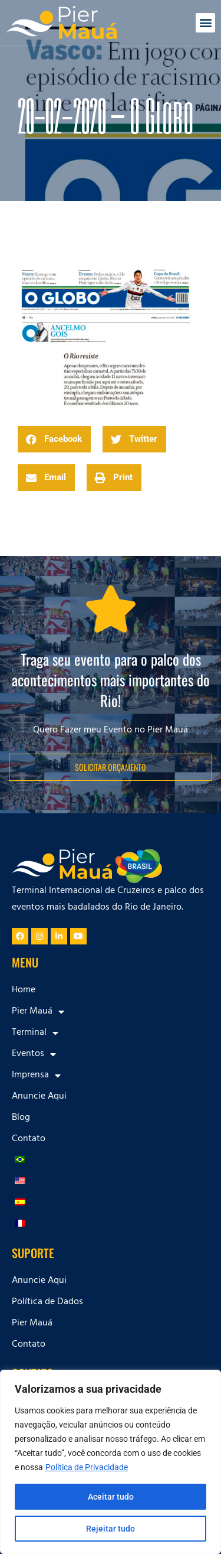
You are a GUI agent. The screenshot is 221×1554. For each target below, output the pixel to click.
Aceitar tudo (111, 1496)
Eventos (34, 1054)
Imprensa (36, 1075)
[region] (110, 1462)
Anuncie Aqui (39, 1097)
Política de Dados (47, 1302)
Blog (21, 1118)
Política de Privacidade (86, 1467)
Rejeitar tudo (110, 1528)
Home (23, 990)
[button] (205, 22)
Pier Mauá (38, 1011)
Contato (28, 1139)
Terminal (35, 1033)
